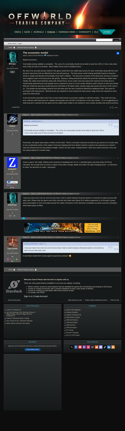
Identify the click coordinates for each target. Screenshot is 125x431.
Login (20, 43)
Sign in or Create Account (35, 296)
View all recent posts (14, 300)
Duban (12, 126)
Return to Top (115, 300)
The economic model (35, 52)
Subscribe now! (32, 349)
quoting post (36, 121)
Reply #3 (26, 193)
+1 (12, 213)
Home (10, 47)
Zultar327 (12, 169)
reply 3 (41, 244)
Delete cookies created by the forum (96, 300)
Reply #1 (26, 115)
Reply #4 (26, 237)
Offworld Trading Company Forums (65, 115)
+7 (12, 177)
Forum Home (12, 43)
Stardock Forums (51, 55)
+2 (12, 134)
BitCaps (12, 64)
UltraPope (12, 205)
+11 (12, 256)
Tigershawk (12, 249)
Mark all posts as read (75, 300)
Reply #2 (26, 158)
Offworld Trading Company (26, 47)
